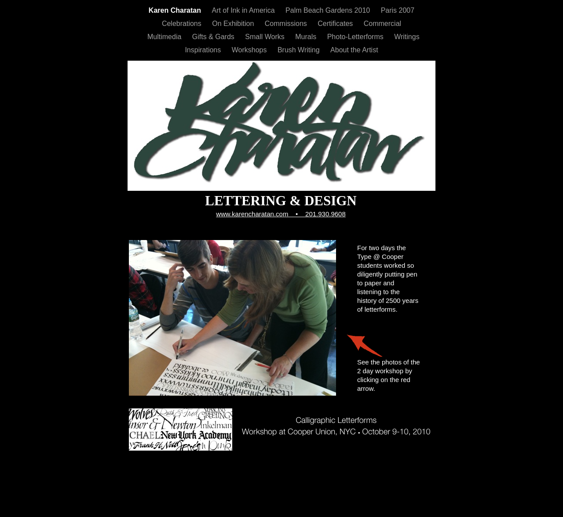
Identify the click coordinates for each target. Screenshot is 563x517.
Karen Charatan (176, 10)
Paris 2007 (398, 10)
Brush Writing (300, 50)
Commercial (382, 23)
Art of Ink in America (244, 10)
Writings (407, 36)
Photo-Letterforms (356, 36)
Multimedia (165, 36)
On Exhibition (234, 23)
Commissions (287, 23)
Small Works (265, 36)
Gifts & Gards (214, 36)
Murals (306, 36)
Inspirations (204, 50)
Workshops (250, 50)
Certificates (336, 23)
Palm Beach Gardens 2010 (328, 10)
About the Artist (354, 50)
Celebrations (182, 23)
